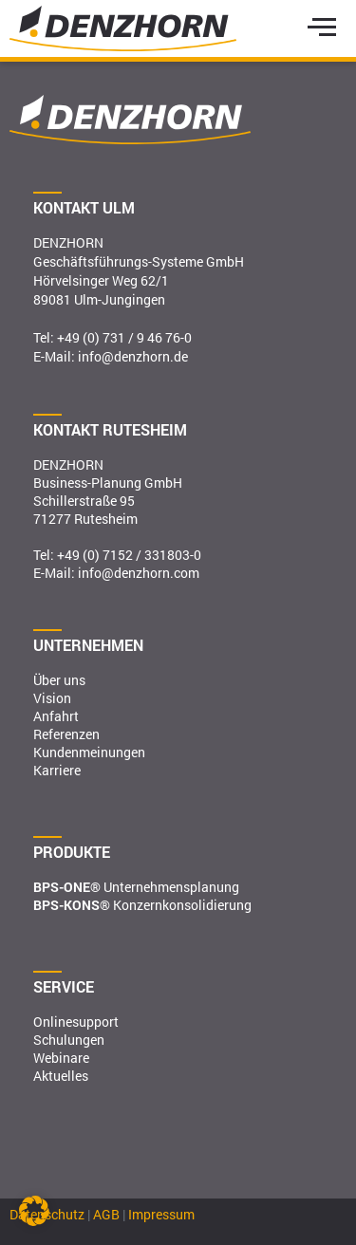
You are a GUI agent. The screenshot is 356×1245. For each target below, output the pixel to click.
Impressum (161, 1214)
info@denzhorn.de (133, 356)
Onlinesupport (76, 1022)
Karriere (57, 770)
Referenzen (66, 734)
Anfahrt (56, 716)
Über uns (59, 680)
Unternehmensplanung (136, 887)
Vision (52, 698)
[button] (34, 1211)
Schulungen (68, 1040)
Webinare (61, 1058)
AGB (106, 1214)
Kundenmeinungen (89, 752)
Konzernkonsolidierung (142, 905)
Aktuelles (60, 1076)
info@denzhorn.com (138, 573)
